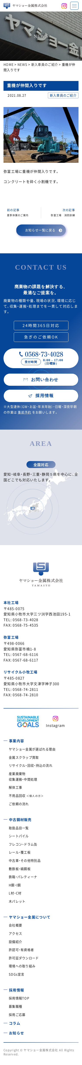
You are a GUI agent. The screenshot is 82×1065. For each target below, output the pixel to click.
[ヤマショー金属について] (5, 915)
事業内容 (16, 740)
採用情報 (16, 989)
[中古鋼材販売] (5, 818)
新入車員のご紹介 (63, 95)
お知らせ (16, 1032)
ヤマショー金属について (30, 917)
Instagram (55, 725)
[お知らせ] (5, 1031)
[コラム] (5, 1022)
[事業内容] (5, 739)
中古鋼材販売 (20, 819)
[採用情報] (5, 988)
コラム (14, 1023)
